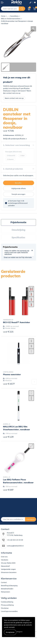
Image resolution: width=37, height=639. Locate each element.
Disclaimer (5, 608)
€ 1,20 (8, 437)
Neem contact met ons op (14, 98)
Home (3, 16)
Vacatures (4, 560)
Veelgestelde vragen (8, 569)
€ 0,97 (8, 490)
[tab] (18, 222)
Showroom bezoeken (8, 572)
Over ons (4, 557)
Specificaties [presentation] (18, 237)
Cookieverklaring (7, 602)
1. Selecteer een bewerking (16, 145)
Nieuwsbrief (5, 566)
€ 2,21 (8, 331)
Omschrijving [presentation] (18, 230)
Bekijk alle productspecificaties (15, 139)
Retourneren (5, 592)
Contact (4, 582)
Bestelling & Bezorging (9, 585)
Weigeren (19, 631)
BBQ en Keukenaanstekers (11, 19)
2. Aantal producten (13, 169)
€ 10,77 (9, 384)
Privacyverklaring (7, 605)
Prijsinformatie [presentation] (18, 222)
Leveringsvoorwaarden (9, 611)
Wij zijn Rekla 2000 (8, 563)
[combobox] (10, 8)
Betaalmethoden (7, 589)
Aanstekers (14, 16)
